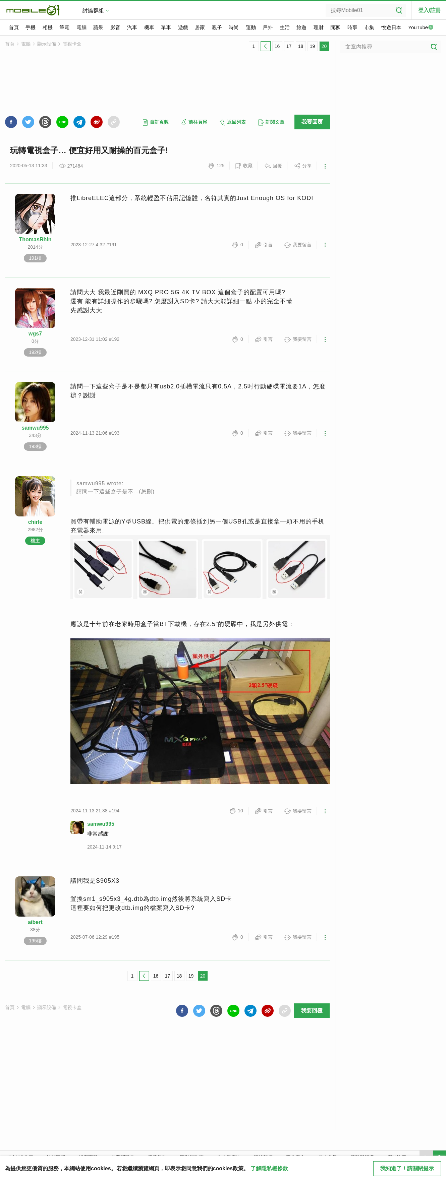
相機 (48, 27)
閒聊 (335, 27)
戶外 (268, 27)
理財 (319, 27)
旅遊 (301, 27)
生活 (285, 27)
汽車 (132, 27)
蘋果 (98, 27)
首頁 (14, 27)
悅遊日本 (391, 27)
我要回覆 (312, 122)
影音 (115, 27)
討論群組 (93, 10)
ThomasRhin (35, 239)
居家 (200, 27)
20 (324, 46)
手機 (30, 27)
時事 (352, 27)
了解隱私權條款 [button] (269, 1168)
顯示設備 (46, 44)
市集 (369, 27)
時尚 (234, 27)
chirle (35, 522)
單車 (166, 27)
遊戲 (183, 27)
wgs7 (35, 333)
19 (312, 46)
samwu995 (35, 428)
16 (277, 46)
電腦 (81, 27)
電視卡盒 (72, 44)
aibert (35, 922)
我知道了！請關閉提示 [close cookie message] (407, 1168)
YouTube (421, 27)
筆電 (64, 27)
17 (289, 46)
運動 (251, 27)
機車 (149, 27)
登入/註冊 (429, 10)
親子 (217, 27)
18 (300, 46)
